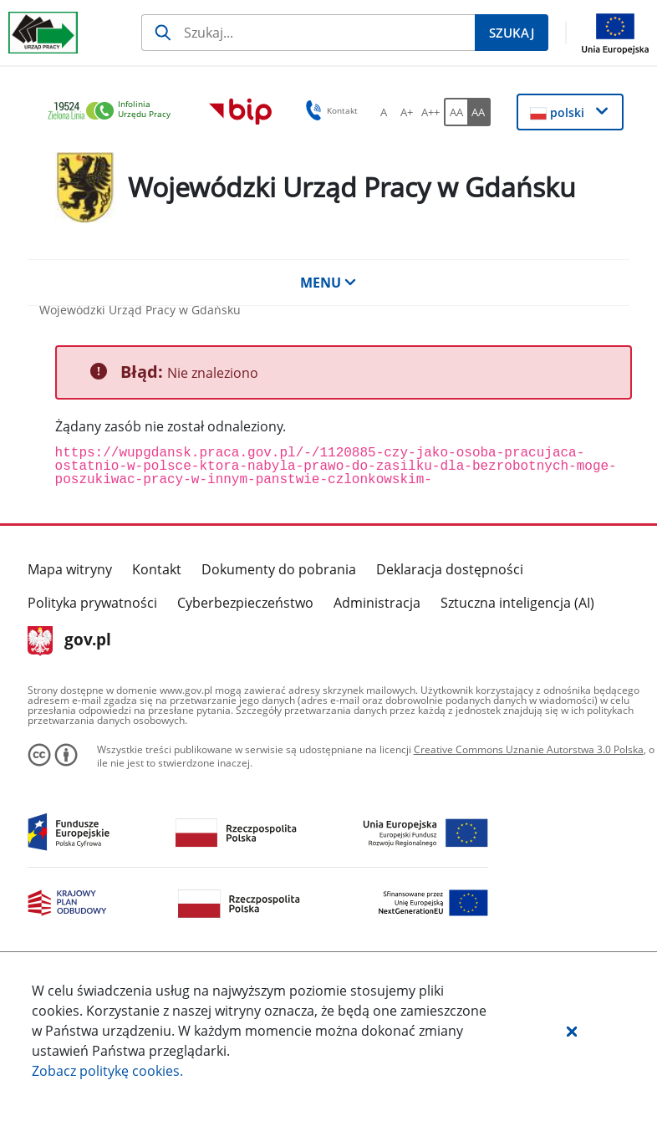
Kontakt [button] (329, 110)
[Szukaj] (308, 32)
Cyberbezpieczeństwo (245, 603)
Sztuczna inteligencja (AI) (517, 603)
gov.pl (70, 641)
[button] (572, 1031)
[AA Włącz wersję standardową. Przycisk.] (455, 112)
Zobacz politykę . (107, 1071)
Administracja (377, 603)
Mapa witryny (70, 569)
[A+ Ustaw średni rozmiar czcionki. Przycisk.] (407, 112)
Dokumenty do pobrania (278, 569)
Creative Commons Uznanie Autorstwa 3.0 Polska (529, 749)
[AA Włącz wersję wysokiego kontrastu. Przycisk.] (479, 112)
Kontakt (156, 569)
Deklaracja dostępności (449, 569)
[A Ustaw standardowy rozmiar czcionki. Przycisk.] (384, 112)
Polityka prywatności (92, 603)
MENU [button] (328, 282)
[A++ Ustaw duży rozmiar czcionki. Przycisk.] (430, 112)
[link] (114, 111)
